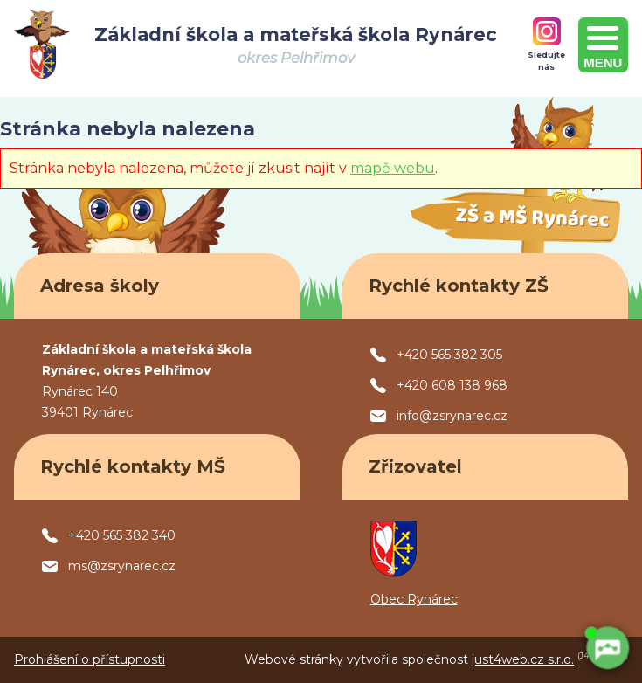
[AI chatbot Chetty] (606, 647)
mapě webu (392, 168)
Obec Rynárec (414, 599)
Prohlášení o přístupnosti (89, 659)
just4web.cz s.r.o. (523, 659)
